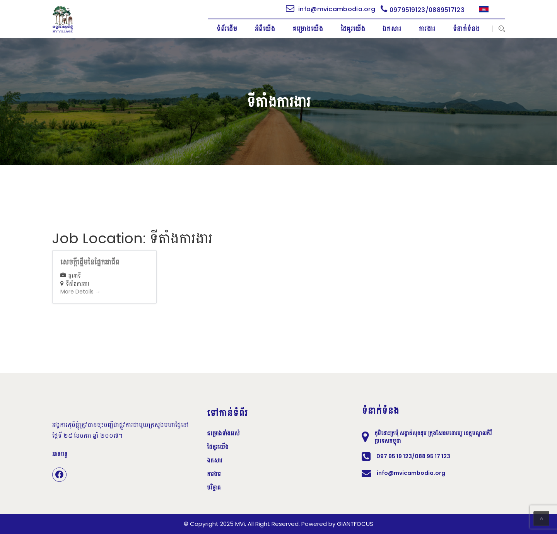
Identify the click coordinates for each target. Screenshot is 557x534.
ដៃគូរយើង (218, 447)
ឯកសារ (214, 460)
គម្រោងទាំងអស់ (223, 433)
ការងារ (214, 474)
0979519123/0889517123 (423, 9)
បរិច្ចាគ (214, 487)
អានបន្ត (60, 454)
